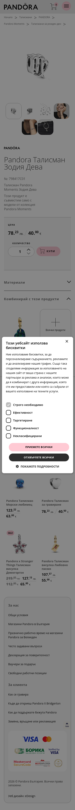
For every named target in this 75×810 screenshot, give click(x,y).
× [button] (66, 341)
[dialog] (37, 405)
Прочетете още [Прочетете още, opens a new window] (16, 396)
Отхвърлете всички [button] (39, 457)
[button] (37, 466)
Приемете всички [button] (38, 447)
